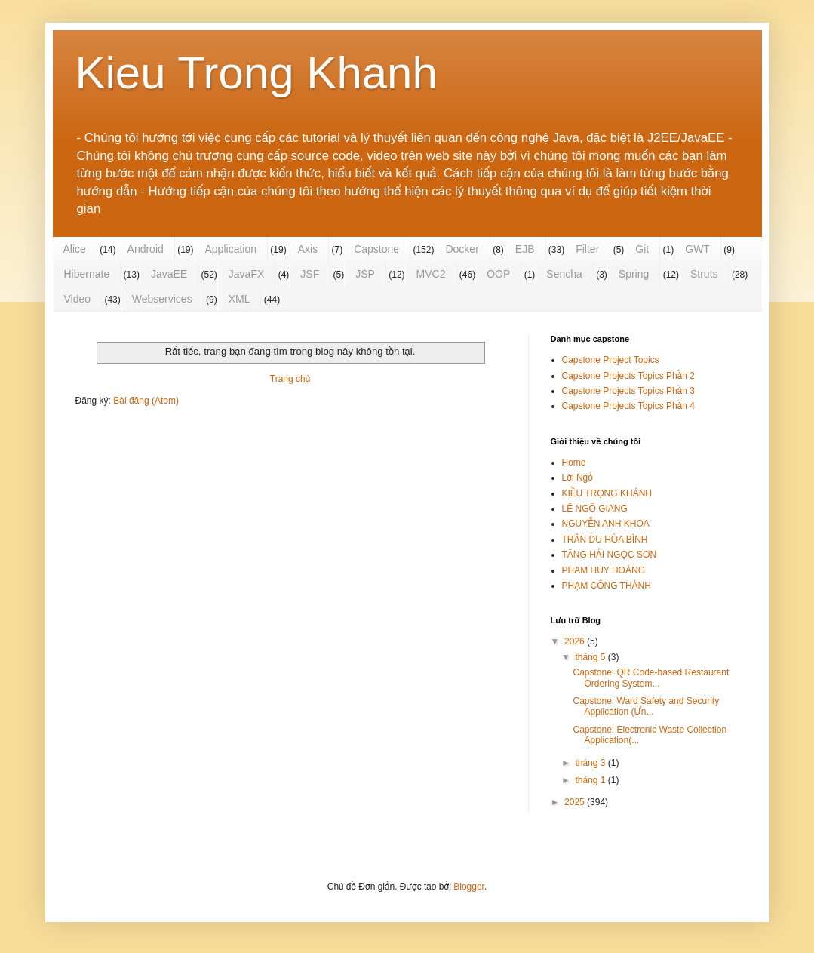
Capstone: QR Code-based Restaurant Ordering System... (651, 677)
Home (574, 462)
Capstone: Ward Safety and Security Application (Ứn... (646, 706)
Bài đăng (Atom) (146, 400)
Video (77, 299)
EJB (525, 249)
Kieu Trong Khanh (256, 73)
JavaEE (169, 274)
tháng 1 (591, 780)
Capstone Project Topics (610, 360)
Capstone (376, 249)
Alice (74, 249)
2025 (575, 802)
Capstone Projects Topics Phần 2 (628, 375)
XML (239, 299)
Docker (461, 249)
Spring (634, 274)
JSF (309, 274)
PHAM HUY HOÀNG (603, 570)
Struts (704, 274)
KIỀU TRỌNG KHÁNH (607, 493)
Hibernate (87, 274)
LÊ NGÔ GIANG (595, 508)
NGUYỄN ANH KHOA (606, 523)
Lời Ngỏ (577, 477)
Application (231, 249)
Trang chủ (290, 379)
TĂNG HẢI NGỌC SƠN (609, 554)
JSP (365, 274)
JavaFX (246, 274)
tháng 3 (591, 763)
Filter (587, 249)
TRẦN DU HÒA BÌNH (605, 539)
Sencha (564, 274)
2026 (575, 641)
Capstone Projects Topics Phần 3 (628, 391)
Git (642, 249)
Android (145, 249)
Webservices (162, 299)
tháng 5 (591, 657)
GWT (697, 249)
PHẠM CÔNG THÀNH (606, 585)
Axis (308, 249)
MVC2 (431, 274)
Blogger (468, 886)
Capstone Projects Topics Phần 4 (628, 406)
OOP (498, 274)
